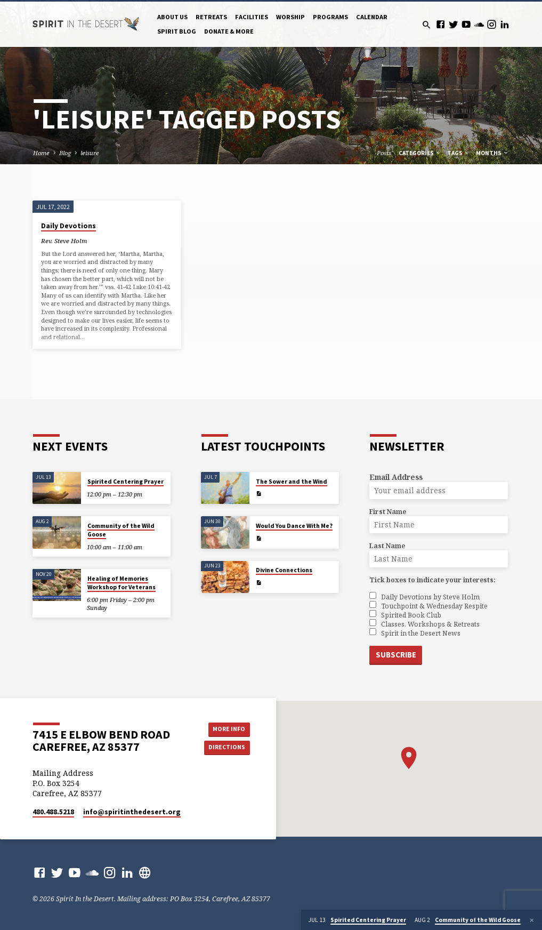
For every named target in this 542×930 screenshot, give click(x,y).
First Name (387, 511)
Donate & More (229, 31)
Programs (330, 17)
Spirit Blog (176, 31)
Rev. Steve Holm (64, 241)
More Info (226, 728)
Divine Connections (284, 570)
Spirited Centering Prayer (125, 481)
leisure (89, 153)
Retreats (211, 17)
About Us (172, 17)
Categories (420, 153)
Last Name (387, 545)
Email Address (396, 477)
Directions (225, 747)
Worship (290, 17)
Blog (65, 153)
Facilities (251, 17)
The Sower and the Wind (291, 481)
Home (41, 153)
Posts (384, 153)
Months (492, 153)
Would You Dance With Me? (294, 526)
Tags (458, 153)
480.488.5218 (53, 811)
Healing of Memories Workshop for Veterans (121, 583)
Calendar (371, 17)
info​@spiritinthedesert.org (132, 811)
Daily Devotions (68, 225)
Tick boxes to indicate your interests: (432, 579)
